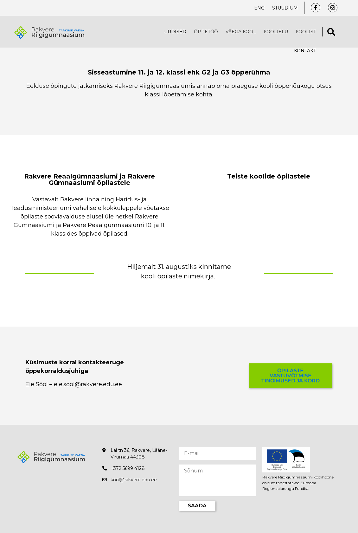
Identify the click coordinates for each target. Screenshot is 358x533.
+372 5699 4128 (128, 468)
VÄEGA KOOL (241, 32)
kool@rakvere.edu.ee (134, 480)
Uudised (175, 32)
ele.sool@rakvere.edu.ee (88, 384)
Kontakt (305, 51)
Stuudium (285, 8)
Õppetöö (206, 32)
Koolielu (276, 32)
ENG (259, 8)
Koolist (306, 32)
